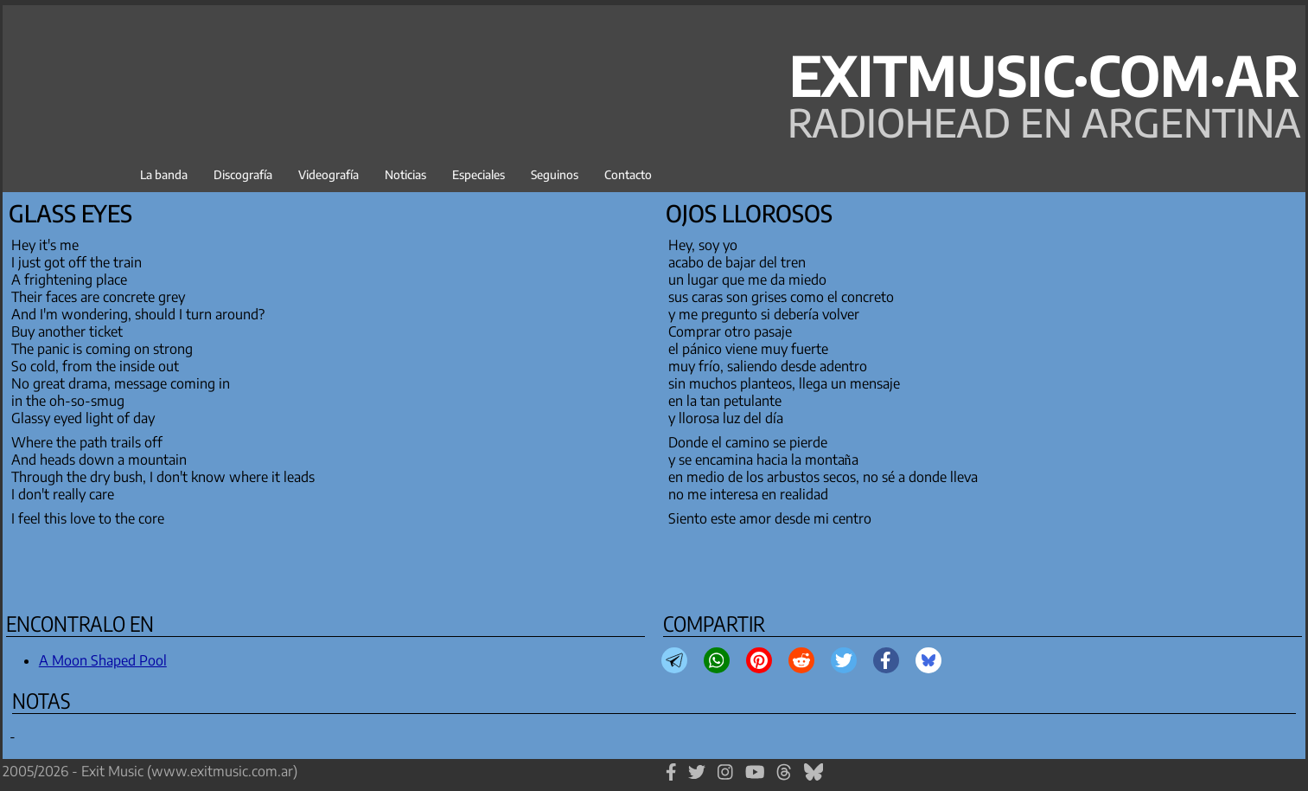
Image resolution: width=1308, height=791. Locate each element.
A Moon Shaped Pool (103, 660)
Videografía (328, 174)
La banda (164, 174)
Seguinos (554, 174)
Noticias (405, 174)
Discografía (243, 174)
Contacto (628, 174)
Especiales (478, 174)
